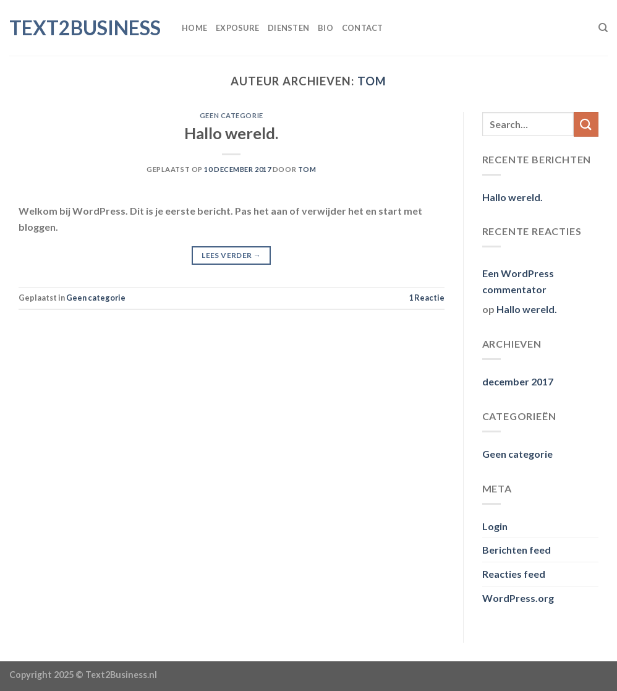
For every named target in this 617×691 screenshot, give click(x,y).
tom (371, 81)
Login (495, 526)
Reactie (427, 298)
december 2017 (517, 381)
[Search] (603, 28)
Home (194, 28)
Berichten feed (516, 550)
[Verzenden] (586, 124)
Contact (362, 28)
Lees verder (231, 255)
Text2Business (85, 28)
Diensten (288, 28)
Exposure (237, 28)
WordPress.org (518, 598)
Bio (325, 28)
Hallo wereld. (231, 133)
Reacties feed (513, 574)
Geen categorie (231, 115)
